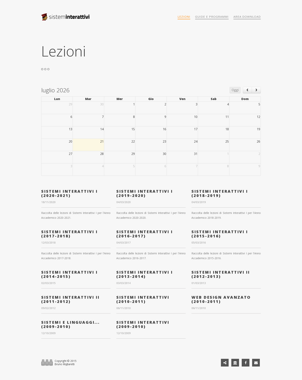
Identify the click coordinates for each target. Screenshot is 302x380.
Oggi (235, 90)
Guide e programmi (212, 16)
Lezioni (184, 16)
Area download (247, 16)
